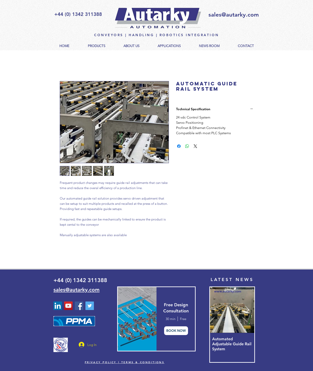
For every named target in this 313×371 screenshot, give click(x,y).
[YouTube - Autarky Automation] (68, 306)
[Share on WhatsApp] (187, 146)
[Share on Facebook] (178, 146)
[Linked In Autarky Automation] (57, 306)
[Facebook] (79, 306)
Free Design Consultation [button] (176, 307)
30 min (170, 319)
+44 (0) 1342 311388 (80, 280)
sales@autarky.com (233, 14)
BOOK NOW (176, 331)
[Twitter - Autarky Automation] (89, 306)
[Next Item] (247, 310)
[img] (136, 318)
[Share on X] (195, 146)
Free (183, 319)
